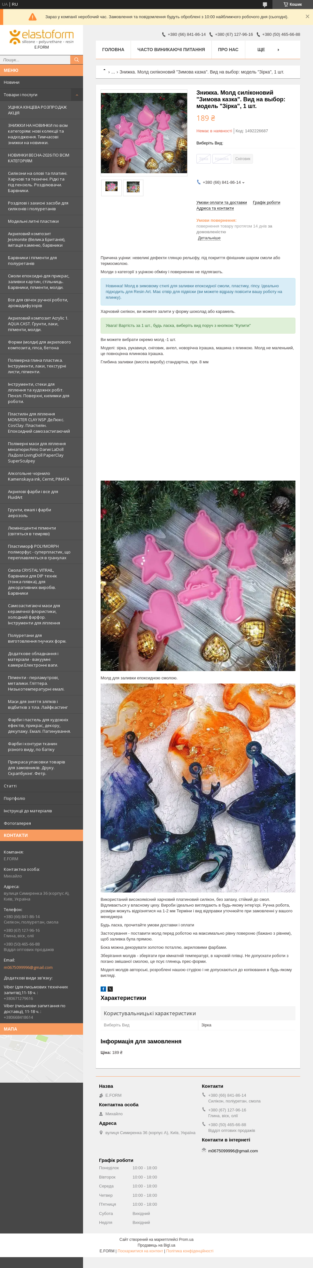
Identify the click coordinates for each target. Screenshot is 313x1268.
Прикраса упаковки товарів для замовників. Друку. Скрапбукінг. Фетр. (36, 767)
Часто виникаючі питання (171, 49)
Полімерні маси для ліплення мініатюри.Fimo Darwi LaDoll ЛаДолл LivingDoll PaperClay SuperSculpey (37, 452)
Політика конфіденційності (190, 1251)
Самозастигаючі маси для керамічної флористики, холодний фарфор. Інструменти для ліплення (34, 614)
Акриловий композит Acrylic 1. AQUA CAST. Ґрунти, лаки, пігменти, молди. (38, 323)
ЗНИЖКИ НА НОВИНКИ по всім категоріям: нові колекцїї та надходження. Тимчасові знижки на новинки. (38, 133)
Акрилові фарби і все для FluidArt (33, 494)
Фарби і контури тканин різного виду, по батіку (32, 746)
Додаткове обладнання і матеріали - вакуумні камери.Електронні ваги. (33, 659)
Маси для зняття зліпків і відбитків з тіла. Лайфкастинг (38, 704)
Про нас (228, 49)
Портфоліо (14, 798)
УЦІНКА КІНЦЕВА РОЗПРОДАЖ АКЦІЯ (37, 110)
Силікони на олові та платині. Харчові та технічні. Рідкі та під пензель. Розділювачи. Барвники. (37, 181)
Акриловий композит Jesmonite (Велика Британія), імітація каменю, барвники (36, 239)
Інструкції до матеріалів (28, 811)
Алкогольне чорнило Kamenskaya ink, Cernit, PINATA (38, 476)
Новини (11, 82)
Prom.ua (186, 1239)
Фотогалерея (17, 823)
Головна (113, 49)
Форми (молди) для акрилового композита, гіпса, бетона (39, 345)
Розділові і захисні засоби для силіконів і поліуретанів (38, 206)
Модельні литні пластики (33, 221)
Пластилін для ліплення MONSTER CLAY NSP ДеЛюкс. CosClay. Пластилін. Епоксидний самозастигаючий (39, 422)
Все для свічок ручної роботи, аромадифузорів (38, 302)
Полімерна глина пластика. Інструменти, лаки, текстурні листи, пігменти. (37, 366)
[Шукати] (76, 60)
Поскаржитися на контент (140, 1251)
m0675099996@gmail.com (28, 967)
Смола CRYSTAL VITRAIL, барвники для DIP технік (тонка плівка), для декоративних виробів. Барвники (32, 581)
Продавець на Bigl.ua (156, 1245)
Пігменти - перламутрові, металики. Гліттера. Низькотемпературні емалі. (36, 683)
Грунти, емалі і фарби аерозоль (29, 512)
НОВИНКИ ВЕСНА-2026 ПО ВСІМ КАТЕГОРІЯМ (38, 158)
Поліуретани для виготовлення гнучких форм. (37, 638)
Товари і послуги (20, 94)
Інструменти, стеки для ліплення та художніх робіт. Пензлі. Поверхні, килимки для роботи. (38, 392)
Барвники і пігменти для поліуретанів (32, 260)
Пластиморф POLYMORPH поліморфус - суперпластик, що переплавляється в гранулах (39, 552)
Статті (10, 786)
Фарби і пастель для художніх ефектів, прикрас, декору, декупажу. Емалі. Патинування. (39, 725)
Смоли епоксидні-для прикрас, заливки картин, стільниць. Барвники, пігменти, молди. (38, 281)
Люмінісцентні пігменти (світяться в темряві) (32, 531)
